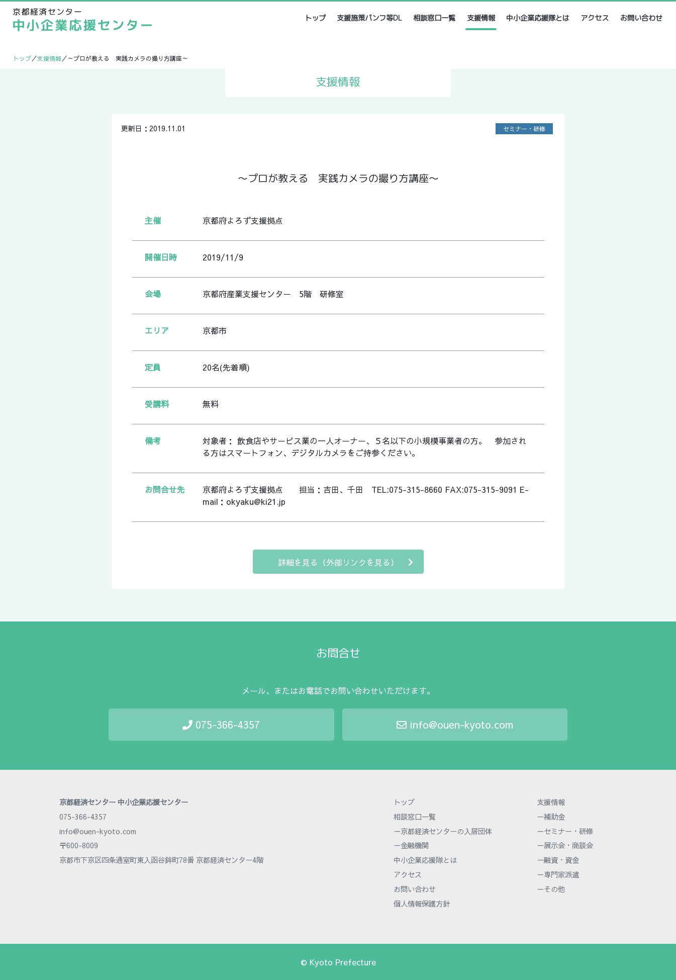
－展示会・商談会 (565, 845)
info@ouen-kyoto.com (455, 724)
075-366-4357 (221, 724)
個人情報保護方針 (422, 904)
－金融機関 (411, 845)
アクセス (595, 18)
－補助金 (551, 817)
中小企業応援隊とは (537, 18)
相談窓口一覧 (434, 18)
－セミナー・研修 (565, 831)
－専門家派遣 (558, 874)
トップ (316, 18)
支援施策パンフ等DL (369, 18)
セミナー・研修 (524, 129)
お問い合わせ (641, 18)
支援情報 (481, 18)
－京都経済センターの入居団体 (443, 831)
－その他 (551, 889)
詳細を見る (345, 562)
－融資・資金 (558, 860)
